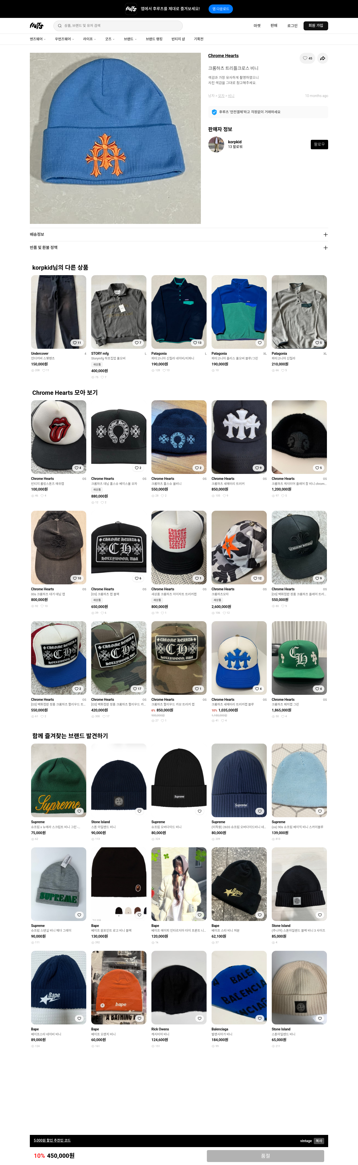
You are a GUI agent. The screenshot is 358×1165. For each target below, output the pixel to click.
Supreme (38, 822)
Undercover (39, 353)
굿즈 (110, 39)
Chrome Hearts (223, 55)
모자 (221, 96)
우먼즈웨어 (64, 39)
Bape (95, 926)
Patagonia (159, 353)
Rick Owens (160, 1029)
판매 (273, 25)
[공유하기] (322, 58)
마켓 (257, 26)
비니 (231, 96)
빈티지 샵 (178, 39)
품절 (265, 1156)
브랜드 (130, 39)
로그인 (292, 26)
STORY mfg (100, 353)
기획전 (198, 39)
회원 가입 (316, 25)
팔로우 (319, 144)
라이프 (89, 39)
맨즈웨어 (38, 39)
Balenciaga (220, 1029)
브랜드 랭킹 (154, 39)
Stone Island (100, 822)
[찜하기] (307, 58)
